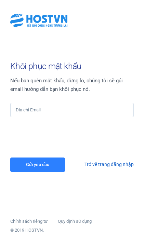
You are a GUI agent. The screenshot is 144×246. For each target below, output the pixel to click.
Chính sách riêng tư (29, 221)
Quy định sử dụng (75, 221)
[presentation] (62, 137)
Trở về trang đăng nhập (109, 164)
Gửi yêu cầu (37, 164)
